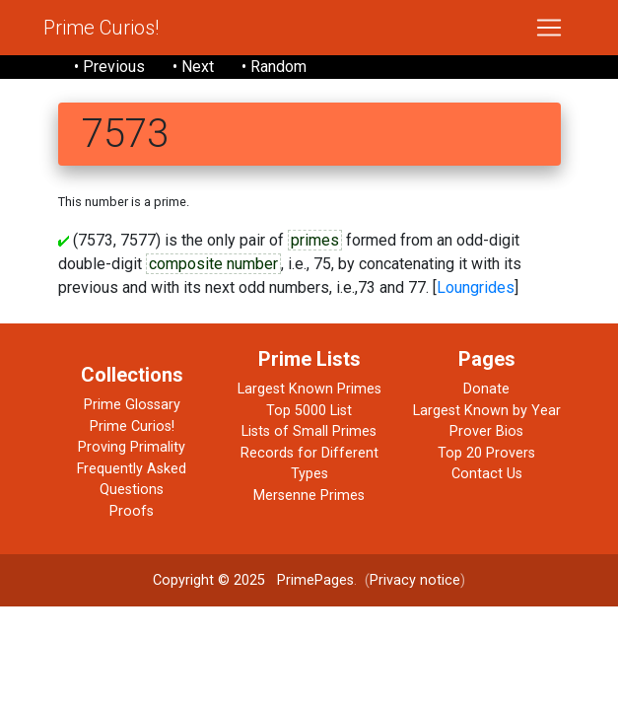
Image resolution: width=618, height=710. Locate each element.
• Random (274, 66)
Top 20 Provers (486, 453)
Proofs (131, 511)
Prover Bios (486, 431)
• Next (193, 66)
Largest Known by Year (487, 410)
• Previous (109, 66)
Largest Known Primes (309, 389)
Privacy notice (415, 580)
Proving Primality (131, 447)
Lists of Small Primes (309, 431)
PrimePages (315, 580)
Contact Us (486, 473)
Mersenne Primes (309, 495)
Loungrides (476, 287)
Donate (486, 389)
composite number (213, 263)
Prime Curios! (101, 27)
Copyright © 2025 (209, 580)
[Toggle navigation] (549, 27)
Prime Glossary (132, 404)
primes (315, 240)
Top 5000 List (309, 410)
